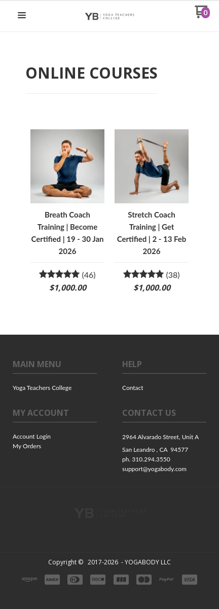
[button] (22, 15)
